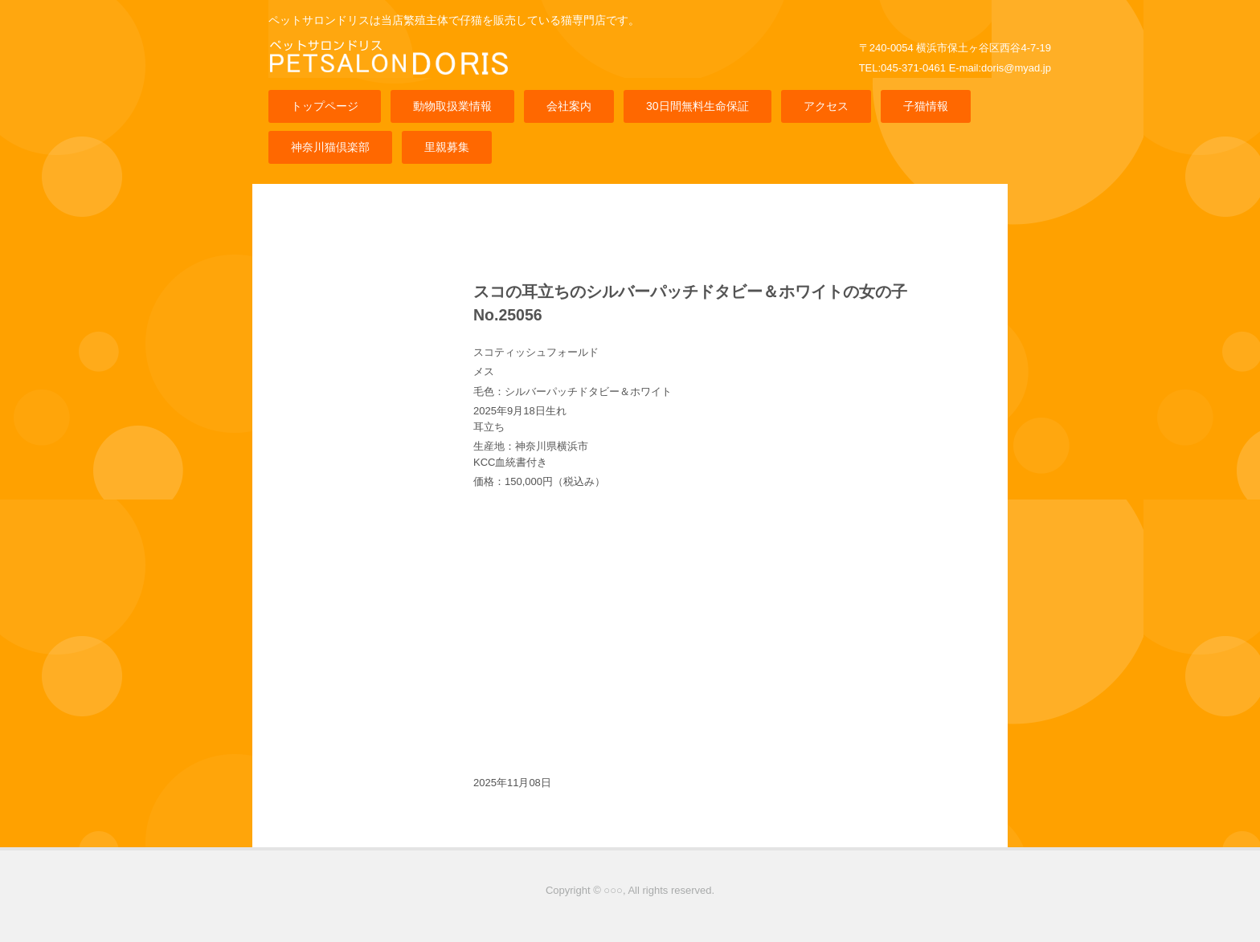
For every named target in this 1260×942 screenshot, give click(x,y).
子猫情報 (925, 106)
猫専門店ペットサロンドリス (393, 71)
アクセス (826, 106)
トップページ (324, 106)
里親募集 (446, 147)
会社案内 (568, 106)
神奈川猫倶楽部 (330, 147)
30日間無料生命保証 (697, 106)
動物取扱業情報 (452, 106)
